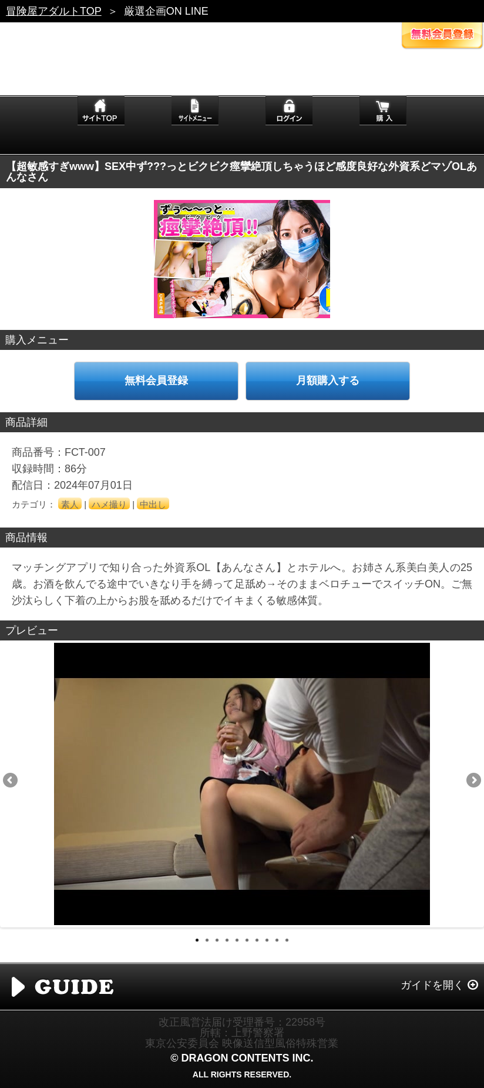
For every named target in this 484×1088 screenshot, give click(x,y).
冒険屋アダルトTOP (54, 11)
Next (473, 781)
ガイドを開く (432, 985)
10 (286, 940)
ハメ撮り (109, 504)
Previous (11, 781)
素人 (70, 504)
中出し (153, 504)
